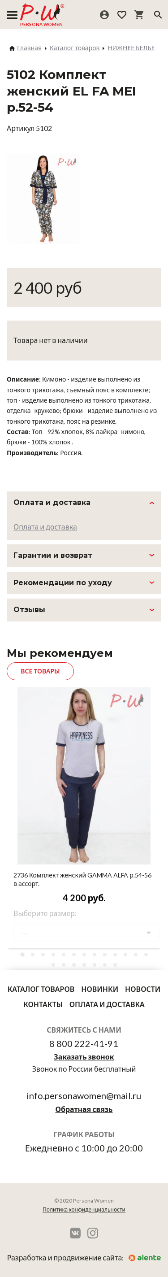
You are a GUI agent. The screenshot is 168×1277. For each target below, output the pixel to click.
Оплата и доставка (45, 526)
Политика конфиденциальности (84, 1209)
